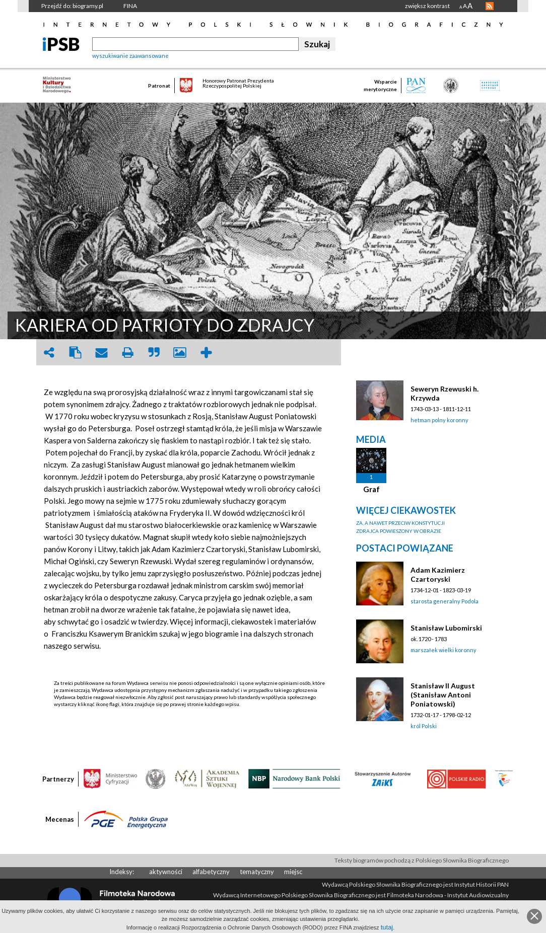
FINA (130, 6)
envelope (101, 352)
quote (153, 352)
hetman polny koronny (439, 420)
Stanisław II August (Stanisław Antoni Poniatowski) (443, 694)
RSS (490, 6)
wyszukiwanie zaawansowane (130, 55)
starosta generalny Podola (445, 601)
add (206, 352)
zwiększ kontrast (427, 6)
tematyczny (257, 872)
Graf (371, 489)
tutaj (387, 927)
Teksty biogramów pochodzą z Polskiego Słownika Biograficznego (421, 860)
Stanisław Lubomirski (446, 628)
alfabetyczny (211, 872)
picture (179, 352)
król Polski (424, 726)
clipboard (75, 352)
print (127, 352)
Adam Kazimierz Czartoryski (438, 574)
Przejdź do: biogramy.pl (72, 6)
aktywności (165, 872)
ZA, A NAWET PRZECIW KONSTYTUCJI (400, 523)
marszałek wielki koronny (443, 650)
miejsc (293, 872)
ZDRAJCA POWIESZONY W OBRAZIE (398, 531)
